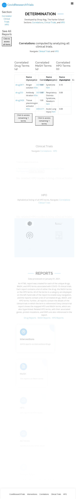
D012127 (40, 97)
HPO (7, 25)
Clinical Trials (50, 23)
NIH (48, 92)
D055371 (40, 113)
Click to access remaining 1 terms (23, 122)
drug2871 (20, 89)
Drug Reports (30, 322)
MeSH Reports (44, 322)
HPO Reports (58, 322)
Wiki (28, 113)
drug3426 (20, 105)
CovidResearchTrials (17, 494)
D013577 (40, 89)
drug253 (19, 97)
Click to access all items (6, 43)
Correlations (7, 17)
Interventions (27, 342)
